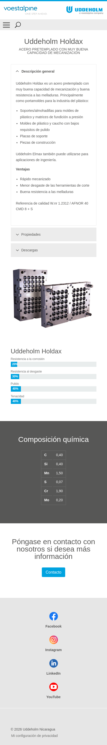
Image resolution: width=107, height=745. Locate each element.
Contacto (53, 572)
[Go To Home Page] (25, 10)
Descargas (26, 250)
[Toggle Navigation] (6, 24)
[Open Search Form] (18, 24)
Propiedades (27, 234)
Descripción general (35, 71)
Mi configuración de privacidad (34, 736)
